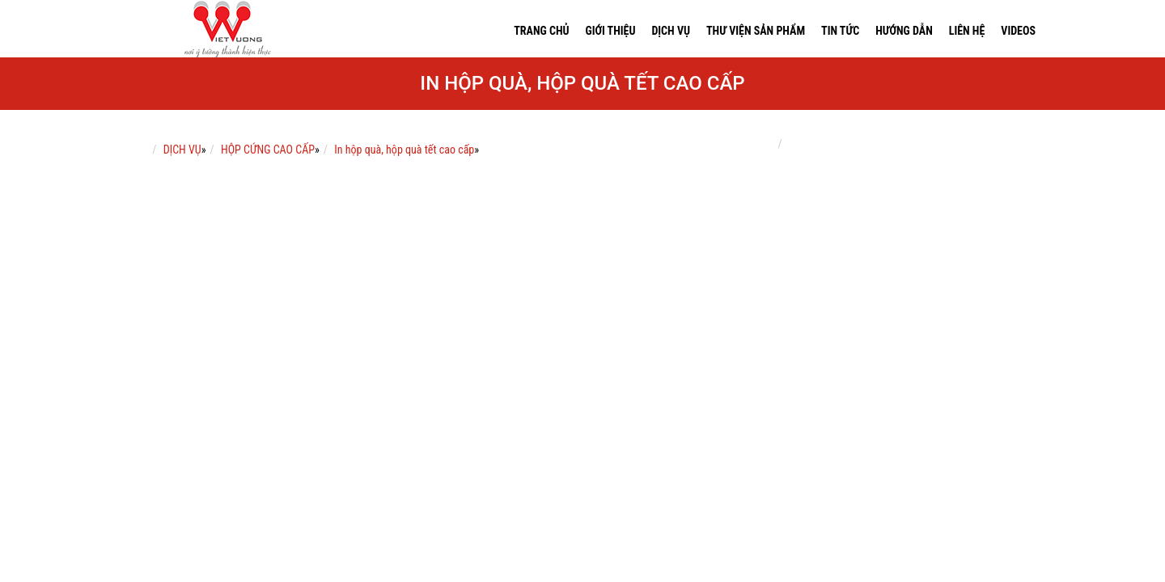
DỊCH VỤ (182, 149)
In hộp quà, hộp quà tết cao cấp (404, 149)
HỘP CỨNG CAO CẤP (268, 149)
